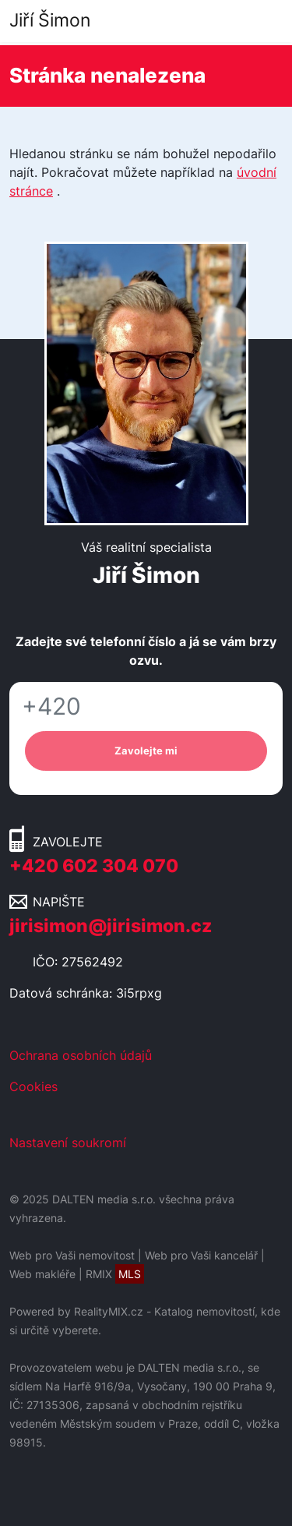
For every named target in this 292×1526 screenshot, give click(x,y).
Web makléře (42, 1273)
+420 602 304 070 (93, 866)
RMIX (115, 1274)
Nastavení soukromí (67, 1142)
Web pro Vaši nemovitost (72, 1255)
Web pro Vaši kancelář (201, 1255)
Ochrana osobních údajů (80, 1055)
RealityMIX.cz (108, 1311)
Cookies (33, 1086)
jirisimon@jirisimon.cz (110, 926)
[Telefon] (146, 706)
